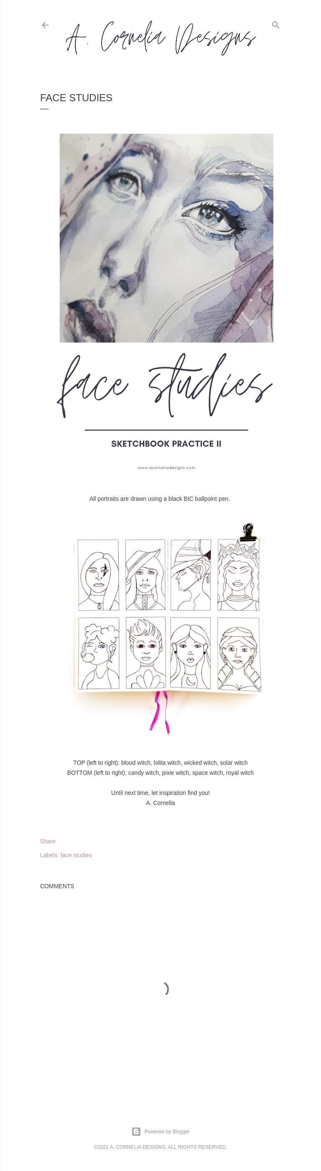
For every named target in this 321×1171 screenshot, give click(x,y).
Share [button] (48, 841)
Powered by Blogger (160, 1132)
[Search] (276, 23)
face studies (76, 855)
